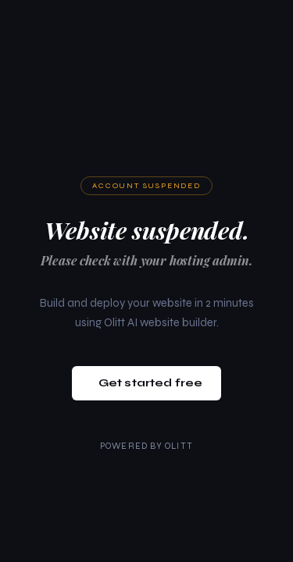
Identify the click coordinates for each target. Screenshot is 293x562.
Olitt (179, 446)
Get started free (150, 382)
